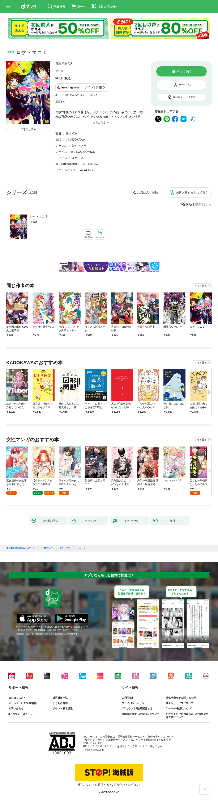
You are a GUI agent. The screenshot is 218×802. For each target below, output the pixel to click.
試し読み (31, 129)
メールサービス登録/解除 (22, 703)
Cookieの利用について (179, 708)
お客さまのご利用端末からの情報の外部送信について (187, 715)
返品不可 (60, 101)
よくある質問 (60, 703)
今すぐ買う (184, 71)
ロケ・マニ (78, 157)
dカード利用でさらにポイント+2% (75, 95)
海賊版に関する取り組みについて (140, 713)
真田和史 (61, 63)
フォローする (70, 63)
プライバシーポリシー (134, 703)
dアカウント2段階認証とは (137, 708)
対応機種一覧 (60, 697)
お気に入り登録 (147, 192)
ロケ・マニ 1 (38, 216)
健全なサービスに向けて (179, 703)
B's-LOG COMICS (83, 151)
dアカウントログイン (20, 713)
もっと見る (200, 285)
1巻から (186, 204)
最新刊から (203, 204)
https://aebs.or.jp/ (94, 749)
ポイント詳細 (93, 87)
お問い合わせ (15, 708)
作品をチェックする (184, 97)
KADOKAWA (76, 139)
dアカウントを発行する (93, 784)
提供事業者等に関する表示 (181, 697)
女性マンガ (78, 145)
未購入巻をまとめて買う (192, 192)
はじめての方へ (17, 697)
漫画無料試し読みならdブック (20, 548)
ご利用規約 (128, 697)
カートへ (185, 85)
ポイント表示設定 (62, 708)
